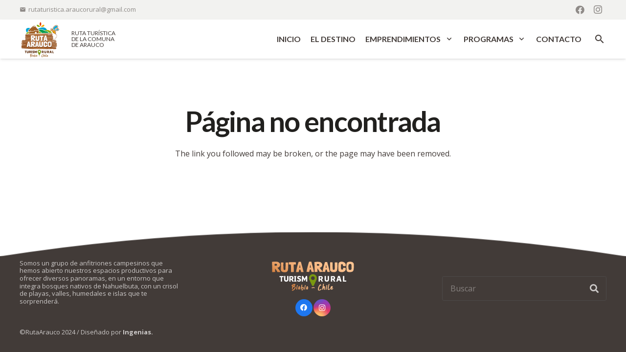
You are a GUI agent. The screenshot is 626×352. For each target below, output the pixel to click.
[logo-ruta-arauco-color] (40, 39)
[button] (447, 39)
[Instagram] (597, 10)
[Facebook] (580, 10)
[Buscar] (524, 288)
